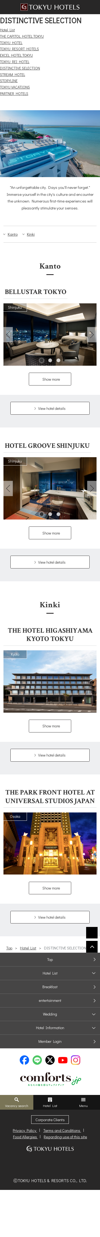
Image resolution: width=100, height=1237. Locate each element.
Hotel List (7, 29)
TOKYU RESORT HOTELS (19, 48)
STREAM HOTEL (12, 74)
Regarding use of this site (65, 1136)
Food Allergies (25, 1136)
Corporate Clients (50, 1119)
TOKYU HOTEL (11, 42)
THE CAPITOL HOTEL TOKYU (22, 36)
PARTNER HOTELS (14, 93)
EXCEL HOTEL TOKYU (16, 55)
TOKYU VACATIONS (15, 87)
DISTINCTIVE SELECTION (20, 68)
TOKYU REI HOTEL (14, 61)
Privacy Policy (25, 1130)
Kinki (31, 234)
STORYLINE (9, 80)
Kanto (13, 234)
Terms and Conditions (62, 1130)
